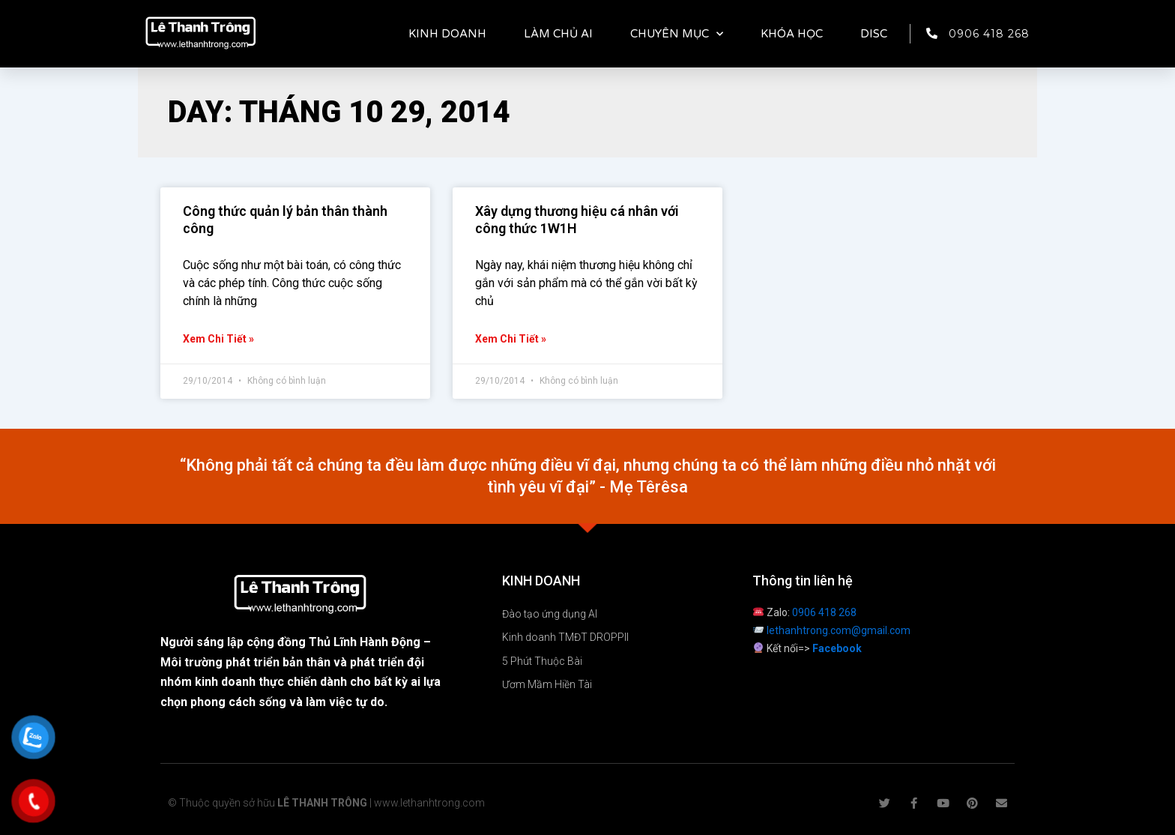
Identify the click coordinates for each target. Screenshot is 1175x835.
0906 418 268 (824, 612)
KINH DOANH (447, 33)
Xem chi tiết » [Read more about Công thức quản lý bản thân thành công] (218, 339)
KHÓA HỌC (792, 33)
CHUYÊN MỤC (676, 34)
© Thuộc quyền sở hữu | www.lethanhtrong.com (326, 803)
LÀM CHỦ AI (558, 33)
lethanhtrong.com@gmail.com (838, 630)
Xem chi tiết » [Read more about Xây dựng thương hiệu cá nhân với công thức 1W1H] (510, 339)
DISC (873, 33)
